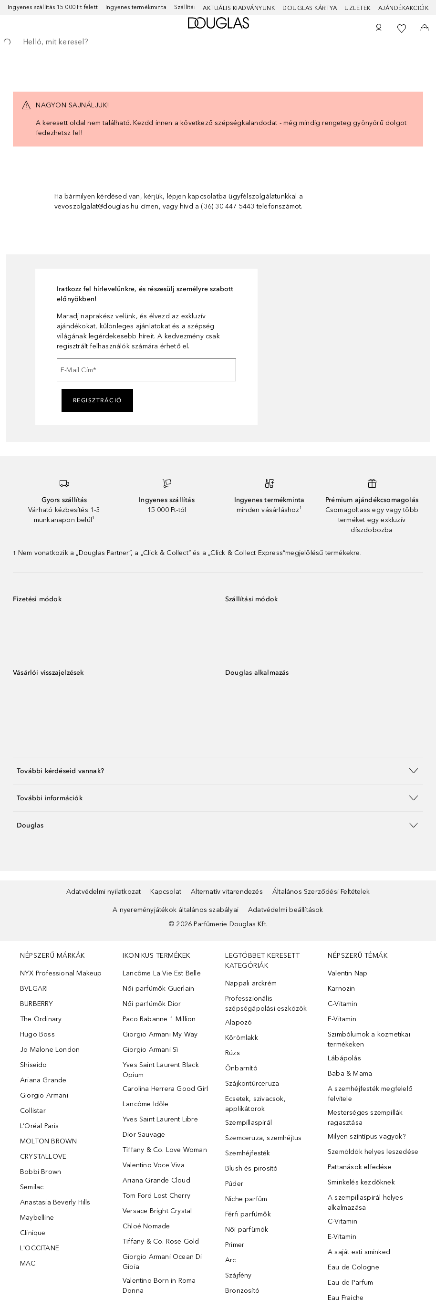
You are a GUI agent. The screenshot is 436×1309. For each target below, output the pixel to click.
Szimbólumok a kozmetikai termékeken (369, 1039)
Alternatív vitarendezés (227, 892)
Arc (230, 1260)
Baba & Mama (350, 1073)
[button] (218, 770)
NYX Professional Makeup (61, 973)
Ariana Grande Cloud (156, 1180)
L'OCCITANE (39, 1248)
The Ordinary (41, 1019)
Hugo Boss (37, 1034)
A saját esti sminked (359, 1252)
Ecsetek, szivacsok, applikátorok (255, 1104)
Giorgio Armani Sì (150, 1050)
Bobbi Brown (40, 1172)
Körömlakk (241, 1038)
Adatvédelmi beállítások (285, 910)
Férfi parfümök (248, 1214)
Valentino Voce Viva (154, 1165)
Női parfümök (246, 1229)
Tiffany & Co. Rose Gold (161, 1241)
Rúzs (232, 1053)
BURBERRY (36, 1004)
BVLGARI (34, 988)
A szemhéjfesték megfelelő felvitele (370, 1094)
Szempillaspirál (248, 1123)
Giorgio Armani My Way (160, 1034)
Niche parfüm (246, 1199)
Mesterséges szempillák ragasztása (365, 1118)
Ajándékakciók (403, 8)
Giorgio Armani (44, 1095)
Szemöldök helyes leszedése (373, 1152)
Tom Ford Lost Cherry (156, 1196)
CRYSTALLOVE (43, 1156)
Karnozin (341, 988)
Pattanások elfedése (360, 1167)
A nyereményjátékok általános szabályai (176, 910)
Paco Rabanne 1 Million (159, 1019)
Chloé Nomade (146, 1226)
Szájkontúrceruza (252, 1083)
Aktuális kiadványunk (239, 8)
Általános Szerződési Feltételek (321, 892)
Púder (234, 1184)
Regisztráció (97, 400)
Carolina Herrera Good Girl (165, 1089)
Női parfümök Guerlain (158, 988)
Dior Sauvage (144, 1135)
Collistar (33, 1111)
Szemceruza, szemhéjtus (263, 1138)
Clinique (33, 1233)
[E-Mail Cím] (146, 369)
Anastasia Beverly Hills (55, 1202)
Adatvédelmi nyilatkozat (103, 892)
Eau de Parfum (351, 1282)
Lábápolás (344, 1058)
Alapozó (238, 1022)
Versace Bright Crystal (157, 1211)
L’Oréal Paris (39, 1126)
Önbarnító (241, 1068)
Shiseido (33, 1065)
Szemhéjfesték (247, 1153)
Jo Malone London (50, 1050)
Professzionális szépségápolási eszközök (266, 1004)
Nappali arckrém (251, 983)
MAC (28, 1263)
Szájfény (238, 1275)
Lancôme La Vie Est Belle (162, 973)
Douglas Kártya (309, 8)
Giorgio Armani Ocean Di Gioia (162, 1262)
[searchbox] (218, 41)
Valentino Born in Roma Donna (159, 1286)
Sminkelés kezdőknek (361, 1182)
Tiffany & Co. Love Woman (165, 1150)
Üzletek (357, 8)
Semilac (31, 1187)
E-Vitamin (342, 1019)
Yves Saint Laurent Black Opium (161, 1070)
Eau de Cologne (353, 1267)
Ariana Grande (43, 1080)
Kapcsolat (165, 892)
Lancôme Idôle (146, 1104)
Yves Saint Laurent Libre (160, 1119)
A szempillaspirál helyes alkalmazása (365, 1203)
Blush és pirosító (251, 1168)
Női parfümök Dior (152, 1004)
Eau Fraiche (345, 1298)
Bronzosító (242, 1291)
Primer (234, 1245)
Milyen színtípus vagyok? (366, 1136)
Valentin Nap (347, 973)
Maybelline (37, 1218)
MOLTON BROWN (48, 1141)
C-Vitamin (342, 1004)
